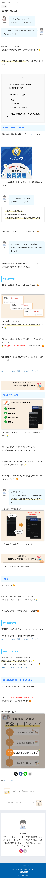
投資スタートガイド (8, 781)
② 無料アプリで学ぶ (17, 95)
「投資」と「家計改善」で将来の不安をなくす (23, 869)
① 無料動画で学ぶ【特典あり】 (22, 84)
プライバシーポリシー (23, 865)
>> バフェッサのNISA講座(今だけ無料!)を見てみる (19, 371)
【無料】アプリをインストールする (14, 668)
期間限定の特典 (16, 88)
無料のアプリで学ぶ (18, 107)
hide (28, 78)
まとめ (12, 100)
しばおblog (22, 872)
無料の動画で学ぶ (17, 103)
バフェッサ (30, 134)
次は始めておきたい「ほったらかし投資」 (23, 115)
